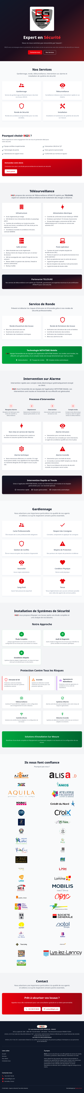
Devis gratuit (11, 171)
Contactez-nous (35, 52)
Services (4, 1056)
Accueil (4, 1054)
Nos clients (5, 1058)
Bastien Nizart (78, 1088)
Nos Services (50, 52)
